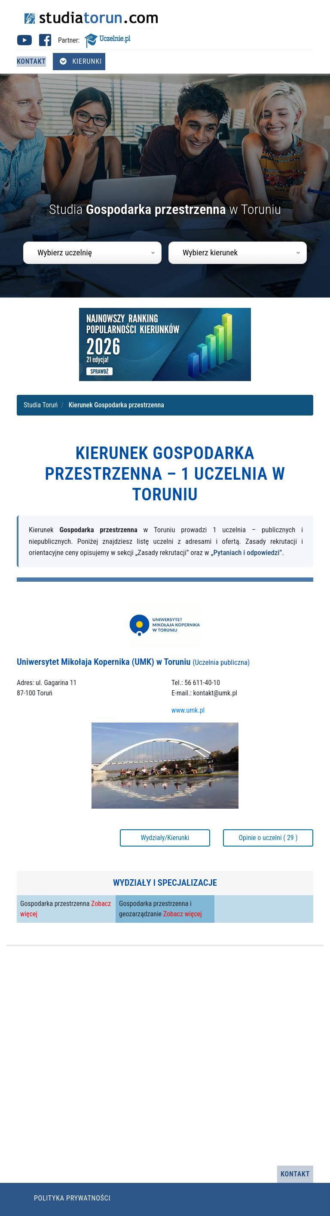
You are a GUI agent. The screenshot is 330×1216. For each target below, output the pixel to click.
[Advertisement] (165, 1056)
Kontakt (31, 61)
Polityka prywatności (72, 1198)
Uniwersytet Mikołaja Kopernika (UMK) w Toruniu (133, 662)
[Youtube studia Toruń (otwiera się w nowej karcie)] (24, 43)
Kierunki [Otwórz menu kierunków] (81, 61)
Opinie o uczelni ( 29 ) (267, 838)
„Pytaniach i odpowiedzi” (246, 552)
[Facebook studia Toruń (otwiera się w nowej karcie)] (45, 43)
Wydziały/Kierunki (165, 838)
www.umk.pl (188, 710)
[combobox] (92, 253)
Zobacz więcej (182, 914)
